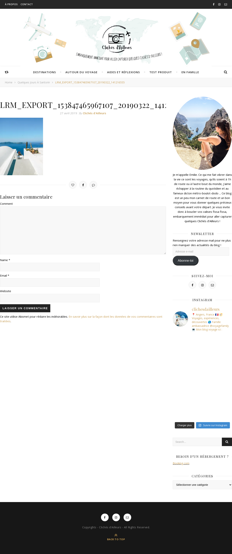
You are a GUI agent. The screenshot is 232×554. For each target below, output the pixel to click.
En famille (190, 72)
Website (5, 291)
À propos (11, 4)
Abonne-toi (185, 260)
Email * (4, 275)
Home (8, 82)
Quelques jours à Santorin (34, 82)
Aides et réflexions (123, 72)
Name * (5, 260)
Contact (27, 4)
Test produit (160, 72)
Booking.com (181, 463)
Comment (6, 203)
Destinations (44, 72)
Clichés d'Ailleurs (94, 113)
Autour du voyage (81, 72)
